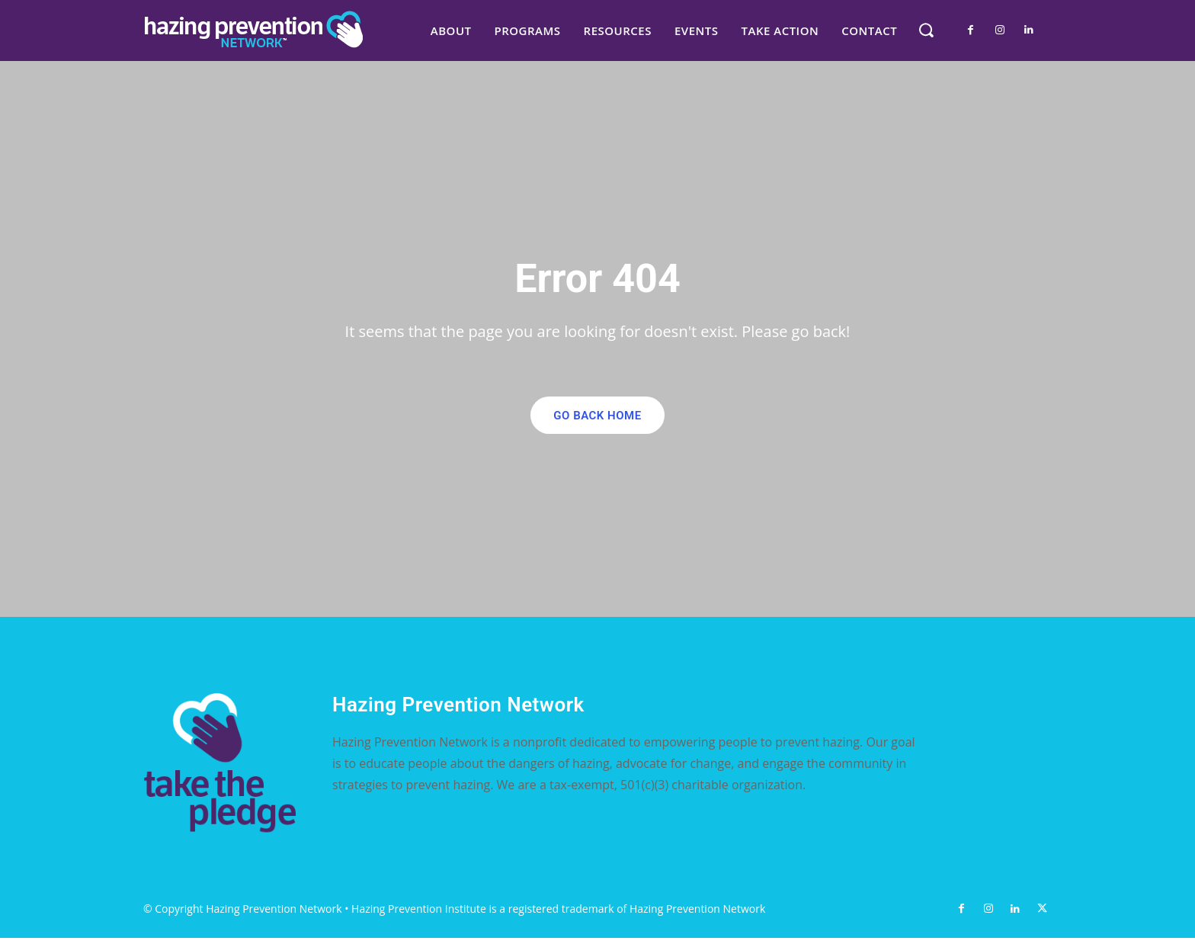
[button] (925, 29)
